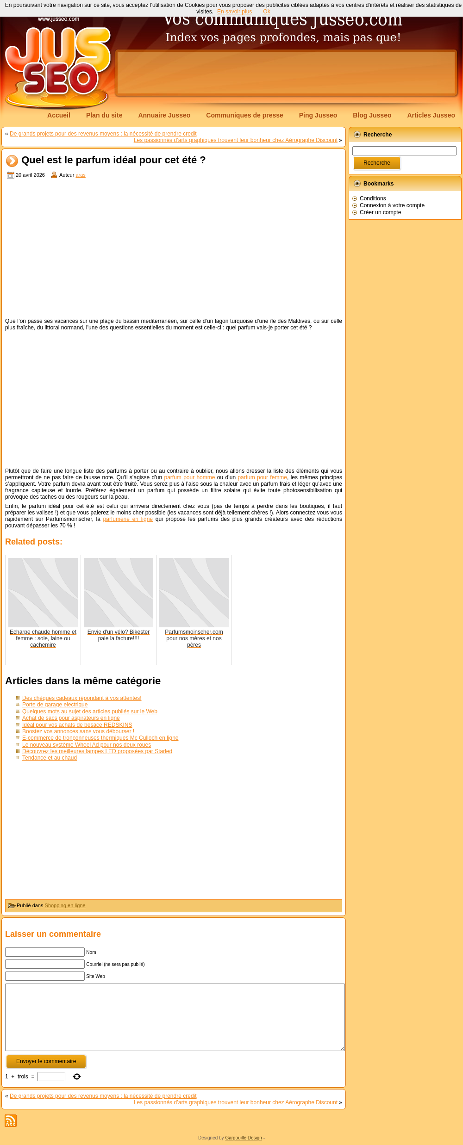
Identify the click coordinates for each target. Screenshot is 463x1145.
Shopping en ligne (65, 905)
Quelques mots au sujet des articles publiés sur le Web (89, 711)
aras (80, 175)
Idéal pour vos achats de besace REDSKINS (77, 725)
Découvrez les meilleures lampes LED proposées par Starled (97, 751)
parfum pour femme (262, 477)
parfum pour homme (189, 477)
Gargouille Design (243, 1137)
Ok (266, 11)
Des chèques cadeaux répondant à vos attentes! (82, 698)
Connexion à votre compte (392, 205)
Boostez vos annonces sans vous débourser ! (78, 731)
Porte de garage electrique (55, 704)
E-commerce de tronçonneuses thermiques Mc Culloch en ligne (100, 738)
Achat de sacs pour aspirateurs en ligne (71, 718)
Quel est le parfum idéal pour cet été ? (113, 160)
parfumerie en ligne (128, 519)
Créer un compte (380, 212)
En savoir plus (234, 11)
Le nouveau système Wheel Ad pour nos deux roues (86, 745)
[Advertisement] (173, 249)
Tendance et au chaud (49, 758)
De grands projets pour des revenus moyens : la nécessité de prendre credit (103, 133)
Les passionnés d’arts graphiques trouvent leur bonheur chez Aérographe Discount (236, 140)
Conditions (373, 198)
